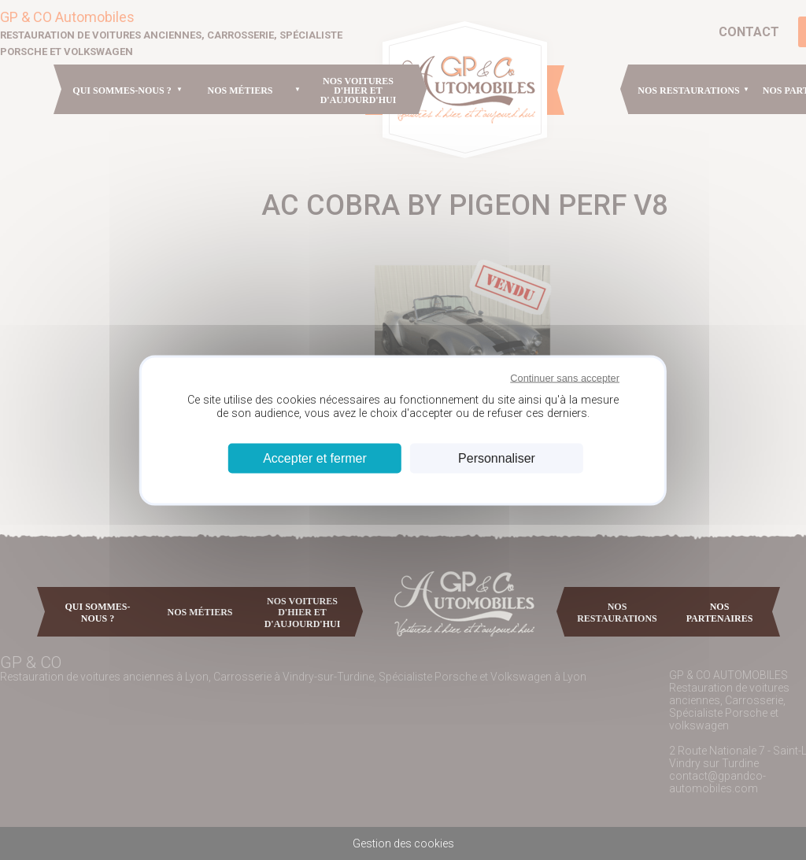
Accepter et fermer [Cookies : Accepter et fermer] (315, 457)
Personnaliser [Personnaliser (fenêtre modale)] (496, 457)
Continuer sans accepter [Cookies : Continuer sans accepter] (564, 378)
